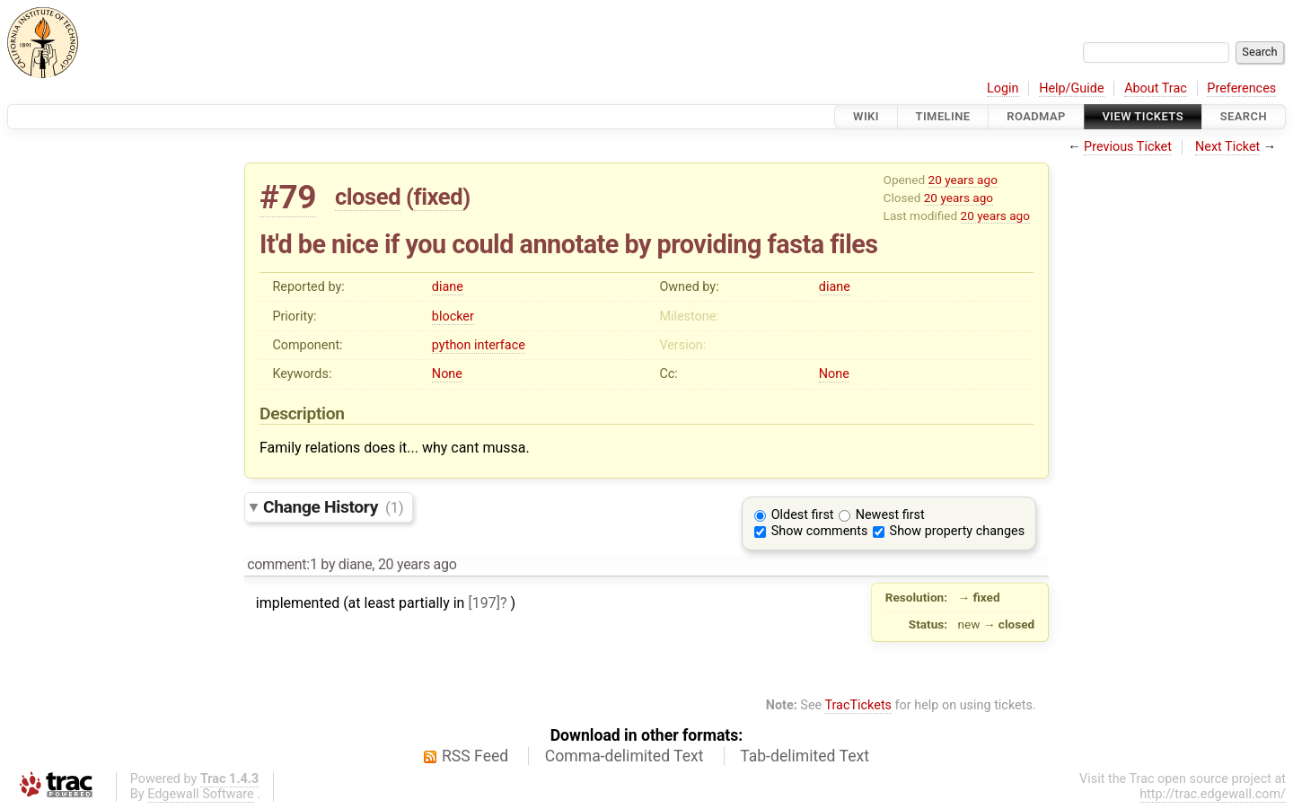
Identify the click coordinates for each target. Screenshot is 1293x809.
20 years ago (963, 179)
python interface (478, 345)
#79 (287, 197)
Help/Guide (1071, 88)
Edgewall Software (200, 794)
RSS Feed (475, 756)
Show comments (819, 531)
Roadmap (1036, 116)
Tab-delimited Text (804, 756)
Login (1003, 88)
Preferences (1241, 88)
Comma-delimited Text (624, 756)
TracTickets (858, 705)
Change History (333, 507)
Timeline (943, 116)
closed (367, 196)
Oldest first (802, 515)
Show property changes (957, 531)
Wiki (866, 116)
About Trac (1155, 88)
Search (1243, 116)
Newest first (890, 515)
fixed (438, 196)
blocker (453, 316)
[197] (483, 602)
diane (447, 287)
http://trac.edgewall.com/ (1212, 794)
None (447, 374)
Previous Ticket (1128, 146)
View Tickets (1143, 116)
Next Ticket (1227, 146)
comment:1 (282, 564)
